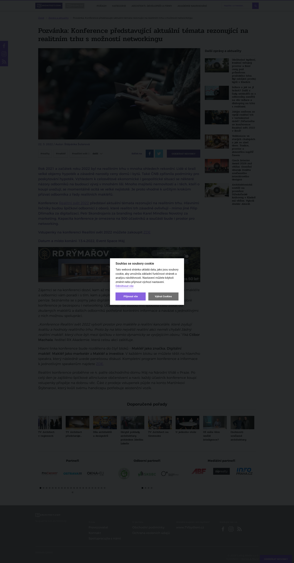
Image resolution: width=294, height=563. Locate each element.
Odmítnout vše (124, 286)
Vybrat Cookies (163, 296)
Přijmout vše (131, 296)
